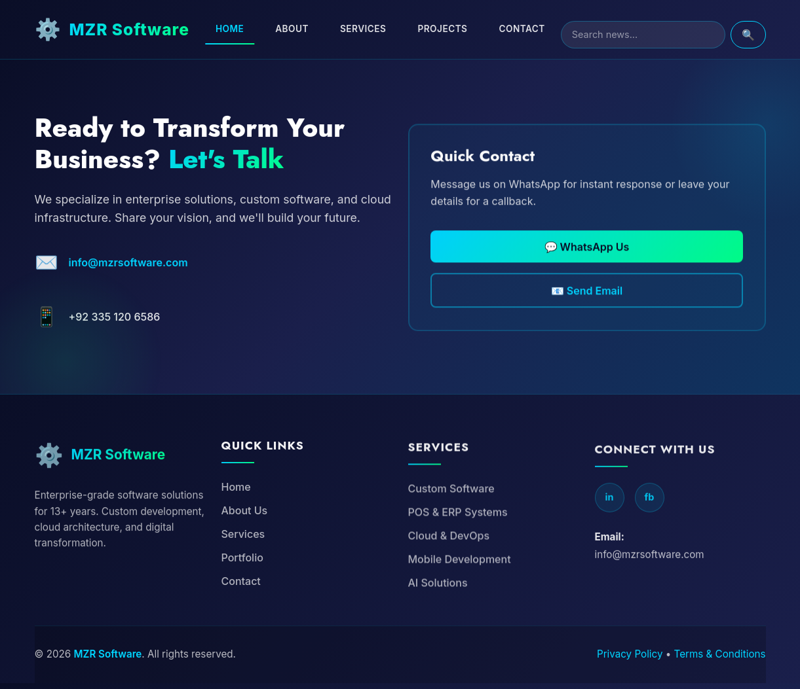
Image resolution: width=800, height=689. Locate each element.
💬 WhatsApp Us (587, 272)
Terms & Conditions (720, 660)
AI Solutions (438, 632)
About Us (244, 552)
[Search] (653, 34)
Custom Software (451, 537)
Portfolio (242, 599)
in (609, 553)
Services (383, 29)
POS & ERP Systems (458, 561)
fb (650, 553)
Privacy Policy (629, 660)
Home (249, 29)
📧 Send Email (586, 320)
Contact (541, 29)
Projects (462, 29)
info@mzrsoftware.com (128, 279)
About (311, 29)
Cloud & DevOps (449, 585)
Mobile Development (459, 608)
